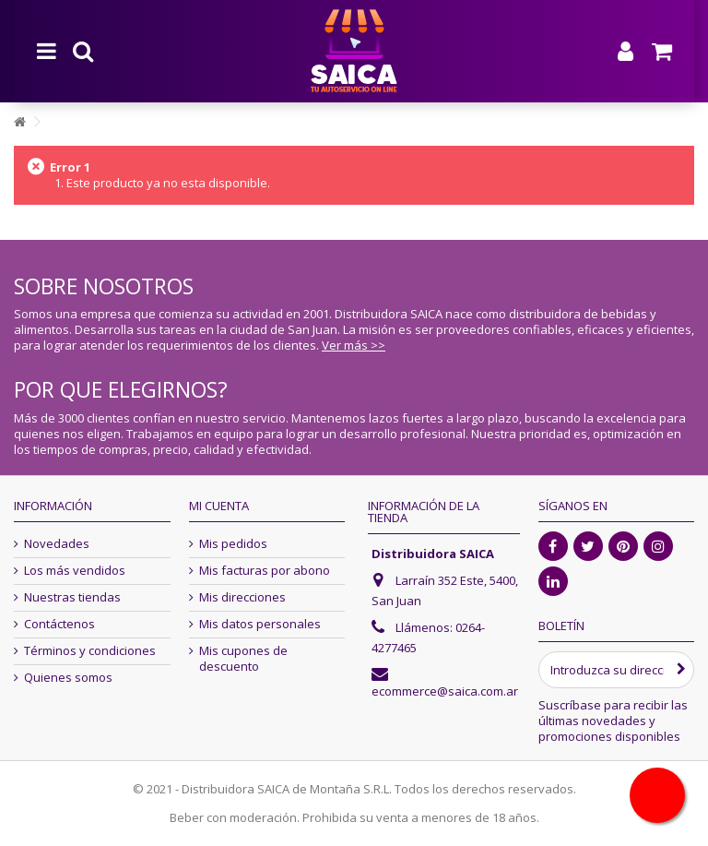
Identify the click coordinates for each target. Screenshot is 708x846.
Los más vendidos (74, 570)
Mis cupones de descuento (243, 658)
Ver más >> (353, 345)
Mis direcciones (242, 597)
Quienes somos (68, 677)
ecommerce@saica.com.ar (445, 691)
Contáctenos (59, 624)
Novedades (56, 544)
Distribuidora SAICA (433, 553)
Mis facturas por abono (264, 570)
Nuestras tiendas (72, 597)
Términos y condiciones (90, 651)
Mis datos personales (260, 624)
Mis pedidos (233, 544)
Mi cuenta (219, 505)
